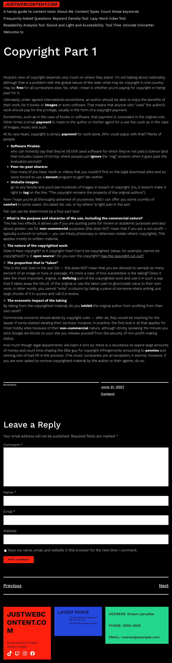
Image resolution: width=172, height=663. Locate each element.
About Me (65, 11)
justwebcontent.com (31, 4)
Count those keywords (120, 11)
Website (10, 531)
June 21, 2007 (112, 387)
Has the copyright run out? (122, 256)
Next (164, 585)
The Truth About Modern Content (83, 623)
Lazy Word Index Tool (108, 18)
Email (9, 511)
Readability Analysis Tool (24, 25)
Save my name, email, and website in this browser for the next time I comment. (72, 550)
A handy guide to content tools (29, 11)
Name (9, 492)
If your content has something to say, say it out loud (83, 618)
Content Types (87, 11)
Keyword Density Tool (70, 18)
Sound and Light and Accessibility (75, 25)
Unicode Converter (138, 25)
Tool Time (113, 25)
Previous (12, 585)
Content (108, 394)
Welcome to (13, 32)
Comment (13, 445)
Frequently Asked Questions (27, 18)
